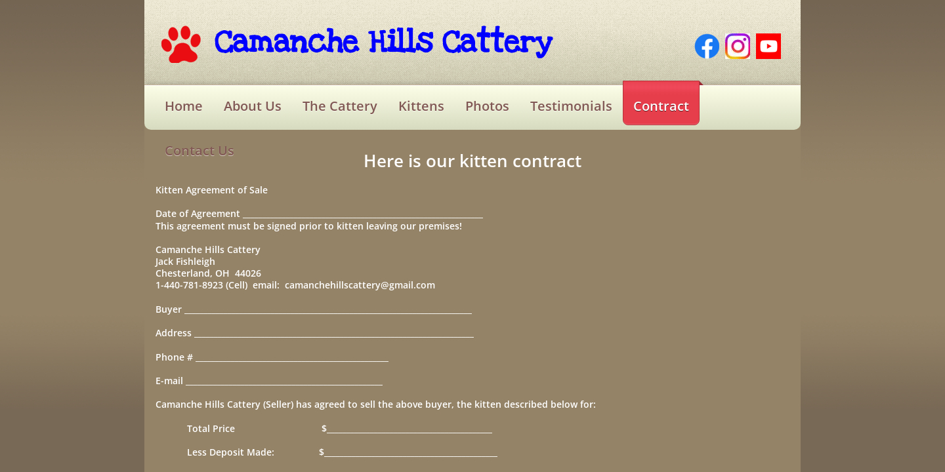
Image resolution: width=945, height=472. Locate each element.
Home (184, 106)
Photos (487, 106)
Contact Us (199, 150)
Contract (661, 106)
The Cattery (340, 106)
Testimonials (571, 106)
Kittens (421, 106)
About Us (253, 106)
